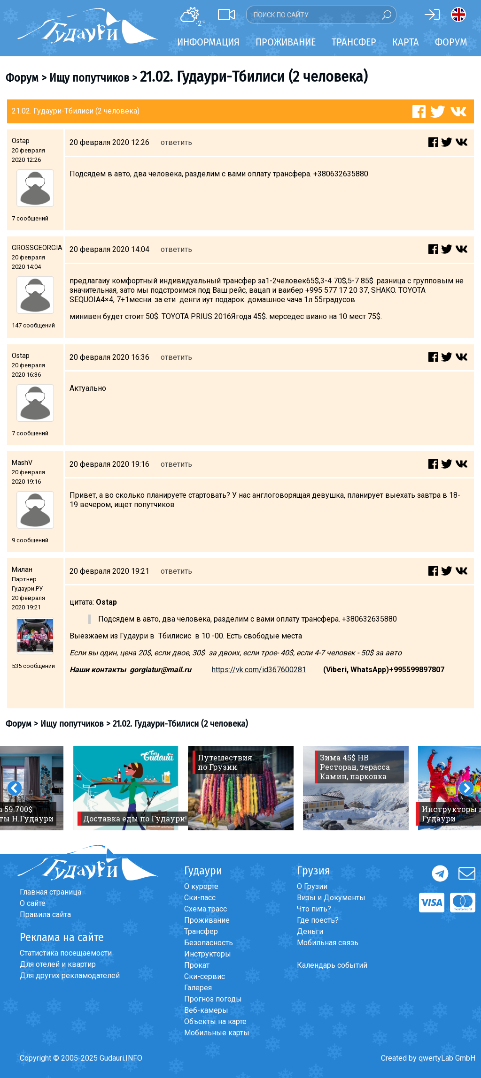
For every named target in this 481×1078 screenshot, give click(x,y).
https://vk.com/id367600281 (259, 669)
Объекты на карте (215, 1021)
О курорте (201, 886)
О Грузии (312, 886)
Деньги (310, 931)
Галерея (198, 987)
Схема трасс (205, 908)
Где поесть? (318, 920)
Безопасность (208, 942)
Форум (451, 42)
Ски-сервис (204, 976)
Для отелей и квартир (58, 964)
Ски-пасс (200, 897)
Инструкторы (207, 953)
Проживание (207, 920)
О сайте (33, 903)
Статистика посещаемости (66, 953)
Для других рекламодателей (70, 975)
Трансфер (201, 931)
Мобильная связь (327, 942)
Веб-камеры (206, 1010)
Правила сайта (45, 914)
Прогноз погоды (213, 998)
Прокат (196, 965)
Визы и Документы (331, 897)
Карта (405, 42)
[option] (125, 788)
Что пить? (314, 908)
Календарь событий (332, 965)
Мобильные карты (216, 1032)
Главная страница (50, 892)
